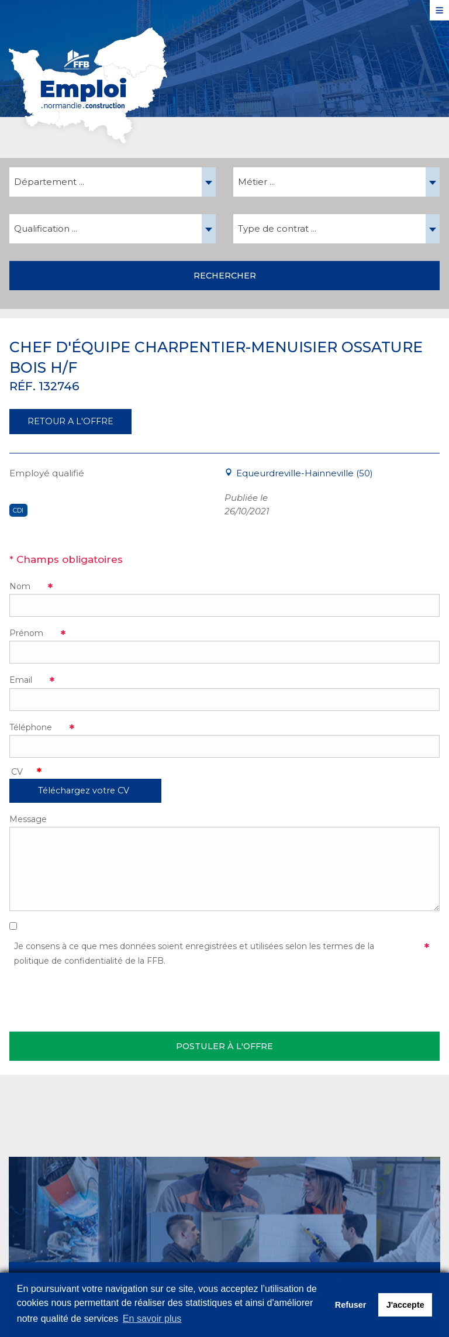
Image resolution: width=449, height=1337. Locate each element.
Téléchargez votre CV (83, 790)
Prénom (26, 633)
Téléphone (30, 727)
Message (28, 819)
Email (20, 680)
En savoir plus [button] (152, 1319)
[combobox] (112, 182)
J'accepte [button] (405, 1304)
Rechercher (225, 275)
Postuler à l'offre (224, 1046)
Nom (19, 586)
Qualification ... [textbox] (45, 228)
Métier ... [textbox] (256, 181)
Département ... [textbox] (49, 181)
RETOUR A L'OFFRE (70, 421)
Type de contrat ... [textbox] (277, 228)
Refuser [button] (351, 1304)
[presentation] (98, 997)
